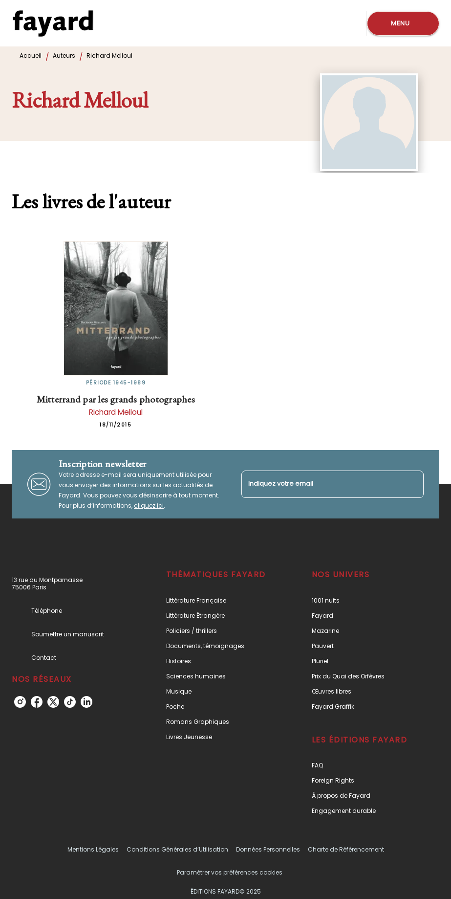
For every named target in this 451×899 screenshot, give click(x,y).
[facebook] (36, 702)
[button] (218, 600)
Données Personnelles (268, 849)
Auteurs (64, 55)
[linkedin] (86, 702)
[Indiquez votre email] (320, 484)
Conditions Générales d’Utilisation (177, 849)
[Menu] (403, 23)
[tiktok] (70, 702)
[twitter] (53, 702)
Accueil (31, 55)
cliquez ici (149, 505)
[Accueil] (53, 23)
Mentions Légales (93, 849)
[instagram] (20, 702)
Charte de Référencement (346, 849)
